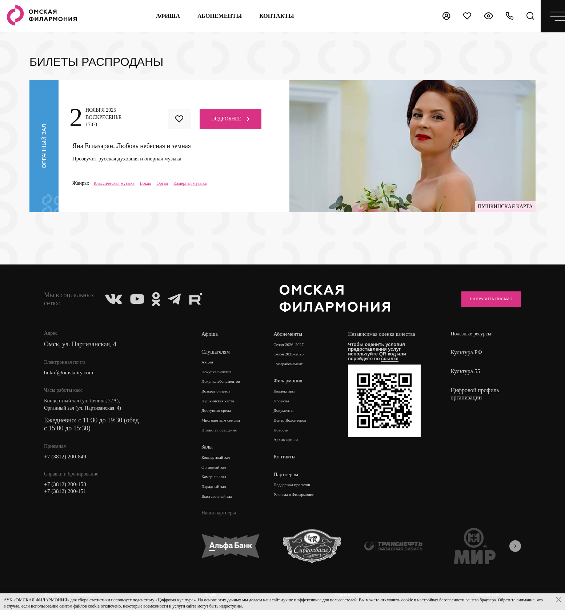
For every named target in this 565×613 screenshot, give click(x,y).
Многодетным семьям (225, 423)
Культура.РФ (466, 352)
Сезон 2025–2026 (294, 355)
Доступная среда (219, 413)
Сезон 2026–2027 (294, 344)
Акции (208, 362)
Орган (170, 183)
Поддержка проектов (298, 488)
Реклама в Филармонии (301, 499)
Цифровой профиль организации (474, 394)
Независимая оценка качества (379, 338)
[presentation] (515, 552)
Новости (285, 433)
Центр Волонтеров (296, 423)
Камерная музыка (202, 183)
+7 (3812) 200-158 (68, 487)
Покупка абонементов (225, 382)
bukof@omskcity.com (73, 373)
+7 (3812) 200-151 (68, 495)
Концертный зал (219, 461)
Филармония (292, 382)
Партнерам (289, 478)
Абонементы (216, 16)
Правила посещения (223, 433)
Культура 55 (465, 371)
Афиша (164, 16)
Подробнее (230, 118)
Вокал (152, 183)
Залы (207, 450)
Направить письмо (482, 299)
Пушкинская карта (221, 403)
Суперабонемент (294, 365)
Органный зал (216, 471)
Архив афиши (291, 443)
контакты (273, 16)
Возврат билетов (219, 392)
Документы (288, 413)
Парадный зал (216, 491)
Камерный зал (216, 481)
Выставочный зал (220, 502)
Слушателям (216, 352)
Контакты (288, 461)
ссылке (396, 365)
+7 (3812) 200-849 (68, 458)
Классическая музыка (116, 183)
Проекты (286, 403)
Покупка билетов (220, 372)
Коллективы (289, 392)
